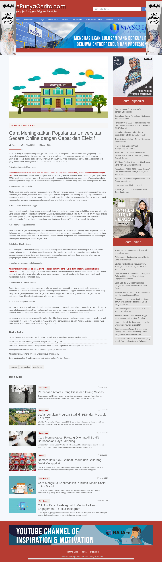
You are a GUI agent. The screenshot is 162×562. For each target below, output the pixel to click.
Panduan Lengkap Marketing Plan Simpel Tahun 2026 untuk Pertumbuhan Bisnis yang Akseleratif (132, 302)
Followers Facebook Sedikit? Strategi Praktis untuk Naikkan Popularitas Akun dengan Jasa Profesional (51, 346)
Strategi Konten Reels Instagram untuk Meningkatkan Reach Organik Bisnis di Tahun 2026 (131, 266)
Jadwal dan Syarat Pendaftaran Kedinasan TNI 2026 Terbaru (132, 117)
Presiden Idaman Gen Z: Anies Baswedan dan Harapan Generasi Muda (132, 293)
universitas (25, 367)
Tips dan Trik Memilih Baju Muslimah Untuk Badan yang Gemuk (133, 179)
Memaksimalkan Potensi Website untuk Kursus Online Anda (34, 354)
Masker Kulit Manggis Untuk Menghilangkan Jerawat (126, 147)
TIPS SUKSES (29, 125)
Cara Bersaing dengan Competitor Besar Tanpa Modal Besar (132, 310)
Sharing (65, 19)
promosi (14, 367)
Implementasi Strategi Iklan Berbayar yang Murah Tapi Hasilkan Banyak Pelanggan (132, 339)
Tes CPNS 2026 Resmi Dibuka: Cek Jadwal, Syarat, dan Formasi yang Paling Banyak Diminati (132, 155)
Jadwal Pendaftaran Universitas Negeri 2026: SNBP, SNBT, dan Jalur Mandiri (131, 133)
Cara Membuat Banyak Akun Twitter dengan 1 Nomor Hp (130, 110)
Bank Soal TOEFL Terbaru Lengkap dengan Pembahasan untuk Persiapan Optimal (131, 285)
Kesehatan (28, 19)
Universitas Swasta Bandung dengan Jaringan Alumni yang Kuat (35, 341)
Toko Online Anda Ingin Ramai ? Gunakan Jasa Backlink (132, 140)
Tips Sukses (77, 19)
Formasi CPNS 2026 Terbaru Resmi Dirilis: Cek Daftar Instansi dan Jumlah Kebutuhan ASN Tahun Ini (133, 125)
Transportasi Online (94, 19)
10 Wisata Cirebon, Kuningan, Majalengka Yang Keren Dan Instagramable (132, 163)
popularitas (37, 367)
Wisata (121, 19)
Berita (84, 552)
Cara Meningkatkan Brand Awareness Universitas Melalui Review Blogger (39, 358)
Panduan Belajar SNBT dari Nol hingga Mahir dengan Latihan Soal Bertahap (131, 316)
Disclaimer (94, 552)
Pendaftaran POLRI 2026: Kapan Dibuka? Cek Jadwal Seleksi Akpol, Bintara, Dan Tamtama (132, 171)
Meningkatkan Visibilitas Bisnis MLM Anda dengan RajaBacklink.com (37, 350)
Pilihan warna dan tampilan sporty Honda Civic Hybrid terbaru (132, 258)
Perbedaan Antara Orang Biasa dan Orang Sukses (71, 392)
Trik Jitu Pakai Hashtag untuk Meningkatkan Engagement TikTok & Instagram (66, 507)
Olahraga (40, 19)
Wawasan (110, 19)
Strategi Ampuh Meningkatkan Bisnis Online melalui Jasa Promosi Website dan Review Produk (48, 337)
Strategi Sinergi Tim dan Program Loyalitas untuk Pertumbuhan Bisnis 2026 (132, 323)
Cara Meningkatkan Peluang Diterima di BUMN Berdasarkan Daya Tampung (68, 439)
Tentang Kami (72, 552)
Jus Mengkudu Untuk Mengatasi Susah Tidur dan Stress (131, 190)
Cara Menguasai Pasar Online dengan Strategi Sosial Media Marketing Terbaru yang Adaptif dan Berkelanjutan (131, 331)
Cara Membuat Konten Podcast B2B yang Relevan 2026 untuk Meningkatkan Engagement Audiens (132, 276)
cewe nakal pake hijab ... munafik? (129, 185)
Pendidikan (43, 410)
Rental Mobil (53, 19)
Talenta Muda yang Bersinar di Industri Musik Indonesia (131, 251)
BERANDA (15, 125)
